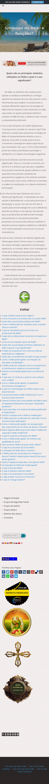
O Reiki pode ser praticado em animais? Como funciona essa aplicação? (24, 420)
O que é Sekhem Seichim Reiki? (16, 471)
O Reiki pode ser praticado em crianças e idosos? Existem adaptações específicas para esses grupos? (24, 456)
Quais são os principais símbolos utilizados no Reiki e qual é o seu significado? (23, 346)
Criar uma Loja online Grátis (15, 766)
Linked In (16, 572)
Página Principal (11, 498)
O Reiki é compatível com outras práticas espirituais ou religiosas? (22, 352)
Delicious (37, 572)
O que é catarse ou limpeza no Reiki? (19, 435)
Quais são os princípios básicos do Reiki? (21, 321)
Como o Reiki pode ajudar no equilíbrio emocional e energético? (20, 384)
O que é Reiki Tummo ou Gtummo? (18, 476)
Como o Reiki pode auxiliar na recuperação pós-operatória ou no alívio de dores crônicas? (24, 425)
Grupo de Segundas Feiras (16, 502)
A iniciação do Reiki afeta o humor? (18, 450)
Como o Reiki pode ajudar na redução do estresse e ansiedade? (21, 361)
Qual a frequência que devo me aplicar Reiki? (23, 462)
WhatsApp (7, 576)
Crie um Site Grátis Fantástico (17, 2)
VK (3, 576)
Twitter (7, 572)
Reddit (28, 572)
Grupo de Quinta (12, 506)
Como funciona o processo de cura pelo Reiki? (24, 318)
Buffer (41, 572)
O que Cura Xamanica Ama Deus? (18, 474)
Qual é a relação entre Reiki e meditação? (22, 415)
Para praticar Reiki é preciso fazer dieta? (21, 444)
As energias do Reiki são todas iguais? (19, 465)
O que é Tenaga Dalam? (13, 479)
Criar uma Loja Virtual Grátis (23, 769)
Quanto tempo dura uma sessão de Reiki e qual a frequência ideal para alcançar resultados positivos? (24, 403)
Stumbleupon (32, 572)
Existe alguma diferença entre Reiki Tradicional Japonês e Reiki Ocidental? (24, 431)
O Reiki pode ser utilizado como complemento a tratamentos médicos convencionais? (24, 367)
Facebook (3, 572)
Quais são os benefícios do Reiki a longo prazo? (24, 356)
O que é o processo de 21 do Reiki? (18, 447)
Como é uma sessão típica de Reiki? (19, 342)
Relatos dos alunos (13, 513)
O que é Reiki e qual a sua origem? (18, 315)
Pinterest (12, 572)
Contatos (8, 517)
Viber (12, 576)
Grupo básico (10, 509)
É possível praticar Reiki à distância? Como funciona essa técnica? (22, 396)
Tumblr (20, 572)
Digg (24, 572)
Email (16, 576)
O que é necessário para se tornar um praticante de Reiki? (20, 332)
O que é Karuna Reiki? (12, 468)
